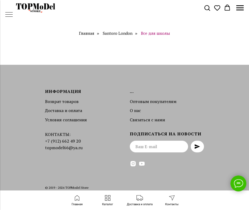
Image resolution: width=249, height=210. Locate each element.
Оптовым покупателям (153, 101)
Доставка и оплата (63, 110)
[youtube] (142, 163)
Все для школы (155, 33)
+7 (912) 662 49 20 (63, 141)
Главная (86, 33)
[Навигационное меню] (240, 8)
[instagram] (133, 163)
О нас (135, 110)
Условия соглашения (66, 120)
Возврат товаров (62, 101)
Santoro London (117, 33)
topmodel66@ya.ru (64, 148)
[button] (207, 8)
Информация (63, 91)
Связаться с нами (147, 120)
